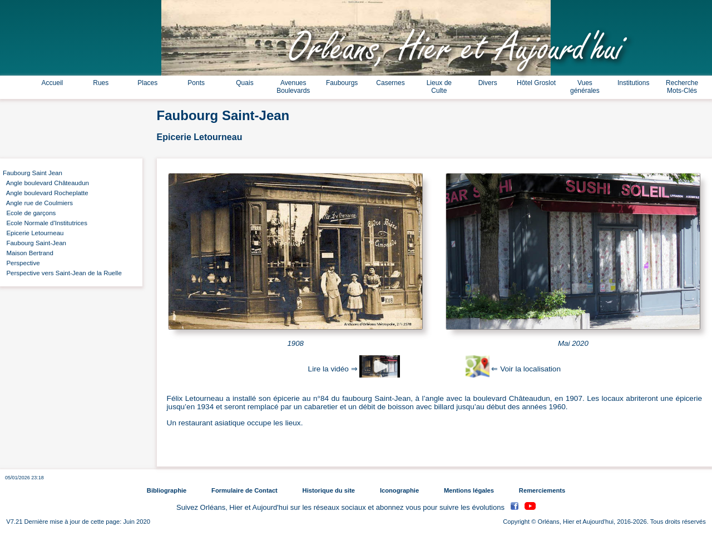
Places (147, 83)
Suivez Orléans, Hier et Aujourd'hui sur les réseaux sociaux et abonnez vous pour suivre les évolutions (341, 507)
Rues (100, 83)
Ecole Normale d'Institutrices (45, 223)
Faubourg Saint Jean (32, 173)
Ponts (196, 83)
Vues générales (585, 87)
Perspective (21, 263)
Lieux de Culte (439, 87)
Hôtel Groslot (536, 83)
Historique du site (329, 490)
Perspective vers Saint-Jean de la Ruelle (62, 273)
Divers (487, 83)
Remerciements (542, 490)
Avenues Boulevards (293, 87)
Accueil (52, 83)
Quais (244, 83)
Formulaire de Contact (244, 490)
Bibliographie (166, 490)
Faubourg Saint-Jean (34, 243)
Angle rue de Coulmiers (38, 203)
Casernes (390, 83)
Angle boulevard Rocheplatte (45, 193)
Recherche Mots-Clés (682, 87)
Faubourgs (342, 83)
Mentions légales (469, 490)
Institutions (633, 83)
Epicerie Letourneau (33, 233)
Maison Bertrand (28, 253)
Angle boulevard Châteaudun (46, 183)
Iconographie (399, 490)
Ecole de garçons (29, 213)
